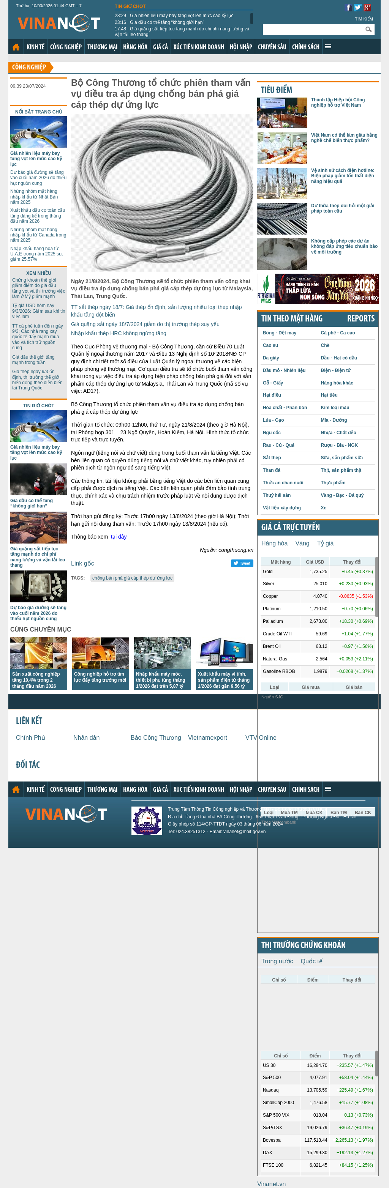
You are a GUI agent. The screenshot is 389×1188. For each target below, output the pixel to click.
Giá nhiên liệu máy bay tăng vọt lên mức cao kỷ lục (174, 15)
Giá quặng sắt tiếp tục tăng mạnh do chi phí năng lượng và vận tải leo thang (182, 31)
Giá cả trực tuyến (290, 528)
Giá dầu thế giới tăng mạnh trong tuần (33, 360)
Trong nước (277, 961)
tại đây (119, 537)
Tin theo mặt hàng (292, 319)
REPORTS (361, 319)
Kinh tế (35, 47)
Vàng (302, 543)
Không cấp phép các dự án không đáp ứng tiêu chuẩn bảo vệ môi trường (344, 246)
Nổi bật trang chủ (38, 112)
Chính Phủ (30, 737)
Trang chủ (16, 47)
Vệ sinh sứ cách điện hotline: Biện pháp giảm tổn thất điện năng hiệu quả (343, 176)
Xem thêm (328, 46)
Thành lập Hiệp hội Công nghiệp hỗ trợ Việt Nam (338, 102)
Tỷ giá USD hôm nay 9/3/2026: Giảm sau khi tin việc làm (38, 311)
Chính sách (305, 47)
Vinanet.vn (271, 1184)
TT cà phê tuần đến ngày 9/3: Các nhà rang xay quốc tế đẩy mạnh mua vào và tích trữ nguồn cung (37, 337)
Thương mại (102, 47)
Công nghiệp (66, 47)
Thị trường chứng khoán (303, 945)
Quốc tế (312, 961)
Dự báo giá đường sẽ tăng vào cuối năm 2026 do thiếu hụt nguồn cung (38, 178)
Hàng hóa (135, 47)
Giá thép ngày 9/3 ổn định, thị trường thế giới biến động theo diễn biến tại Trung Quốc (37, 380)
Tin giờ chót (130, 6)
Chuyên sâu (272, 47)
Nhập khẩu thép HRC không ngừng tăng (118, 333)
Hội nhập (241, 47)
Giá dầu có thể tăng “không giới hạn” (159, 22)
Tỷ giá (325, 543)
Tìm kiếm (364, 19)
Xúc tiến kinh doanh (199, 47)
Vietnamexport (207, 737)
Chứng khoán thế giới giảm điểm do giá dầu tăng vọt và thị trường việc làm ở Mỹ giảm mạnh (38, 288)
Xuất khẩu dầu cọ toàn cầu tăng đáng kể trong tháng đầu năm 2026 (37, 216)
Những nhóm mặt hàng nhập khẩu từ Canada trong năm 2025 (38, 235)
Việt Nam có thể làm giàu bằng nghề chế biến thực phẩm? (344, 137)
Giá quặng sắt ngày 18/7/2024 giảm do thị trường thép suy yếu (145, 324)
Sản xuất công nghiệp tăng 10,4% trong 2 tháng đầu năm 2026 (36, 680)
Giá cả (160, 47)
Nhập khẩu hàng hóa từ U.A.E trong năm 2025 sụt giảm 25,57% (36, 254)
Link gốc (82, 563)
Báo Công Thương (156, 737)
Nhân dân (86, 737)
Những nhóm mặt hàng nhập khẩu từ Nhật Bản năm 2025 (34, 197)
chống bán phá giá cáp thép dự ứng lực (132, 578)
